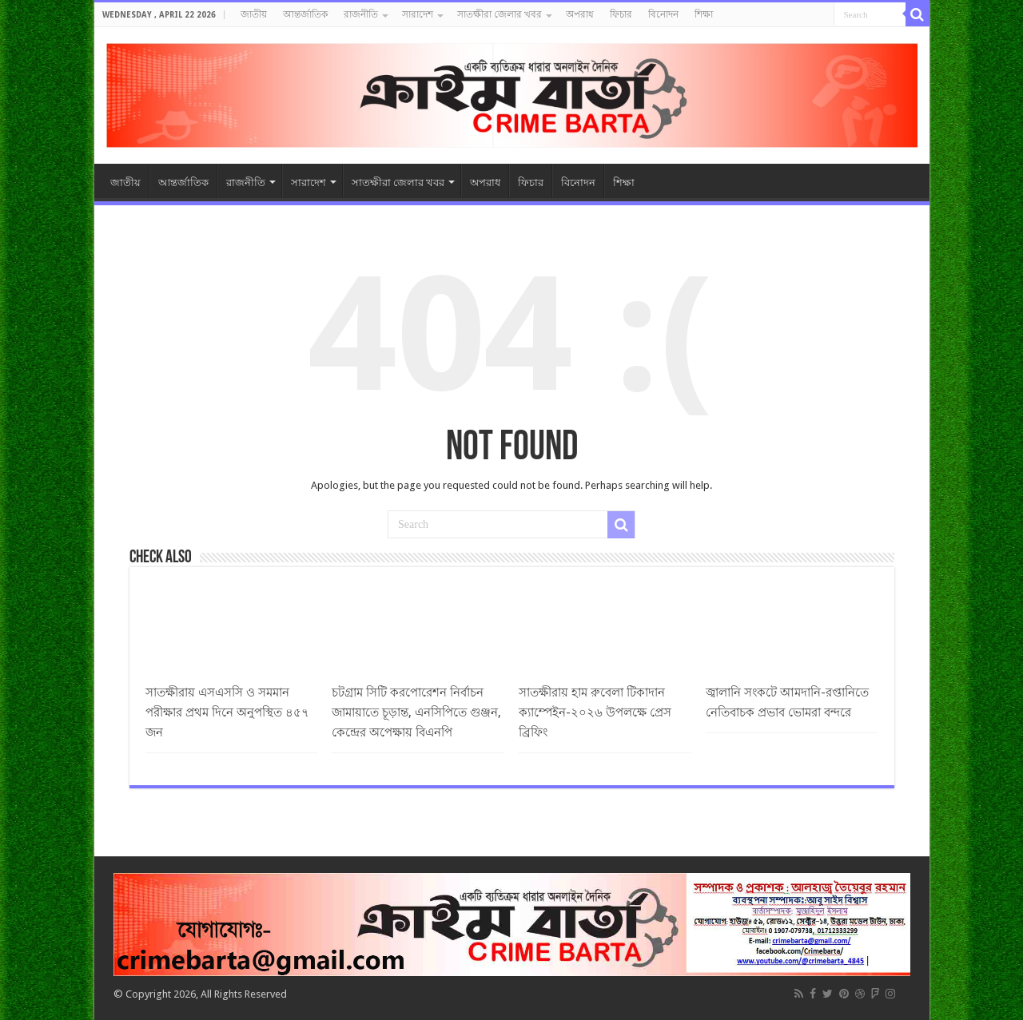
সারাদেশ (417, 14)
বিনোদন (663, 14)
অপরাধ (580, 14)
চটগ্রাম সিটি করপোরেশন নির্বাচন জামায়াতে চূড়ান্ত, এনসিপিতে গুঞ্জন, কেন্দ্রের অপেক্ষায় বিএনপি (416, 712)
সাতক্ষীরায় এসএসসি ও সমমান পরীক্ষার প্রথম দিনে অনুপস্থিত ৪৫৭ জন (227, 712)
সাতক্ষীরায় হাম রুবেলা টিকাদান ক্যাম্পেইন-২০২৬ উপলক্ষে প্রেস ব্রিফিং (595, 712)
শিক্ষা (704, 14)
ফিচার (621, 14)
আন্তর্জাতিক (305, 14)
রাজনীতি (361, 14)
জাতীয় (254, 14)
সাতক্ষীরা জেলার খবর (499, 14)
